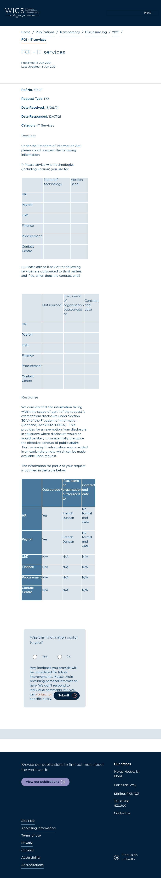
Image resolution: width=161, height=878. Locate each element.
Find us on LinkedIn (130, 857)
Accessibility (31, 857)
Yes (44, 656)
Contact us (122, 813)
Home (26, 32)
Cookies (27, 850)
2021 (115, 32)
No (69, 656)
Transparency (70, 32)
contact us (44, 694)
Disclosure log (96, 32)
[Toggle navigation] (132, 13)
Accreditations (32, 865)
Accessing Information (38, 828)
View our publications (42, 781)
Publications (45, 32)
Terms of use (31, 835)
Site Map (28, 821)
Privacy (27, 843)
